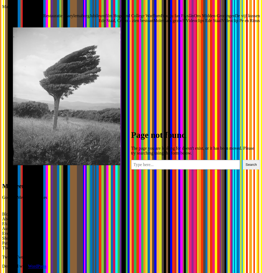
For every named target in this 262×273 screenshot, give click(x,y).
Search (251, 165)
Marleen (9, 6)
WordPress (37, 266)
